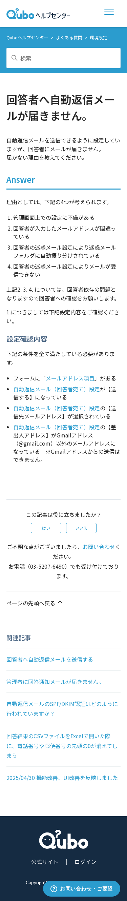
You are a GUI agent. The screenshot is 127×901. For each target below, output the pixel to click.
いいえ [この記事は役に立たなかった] (81, 528)
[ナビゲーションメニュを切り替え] (110, 13)
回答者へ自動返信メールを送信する (49, 659)
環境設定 (98, 37)
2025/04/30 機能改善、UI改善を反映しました (62, 777)
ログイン (85, 862)
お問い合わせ (99, 547)
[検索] (63, 58)
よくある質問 (69, 37)
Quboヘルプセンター (27, 37)
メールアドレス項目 (70, 378)
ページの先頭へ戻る (34, 603)
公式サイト (44, 862)
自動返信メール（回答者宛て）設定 (56, 389)
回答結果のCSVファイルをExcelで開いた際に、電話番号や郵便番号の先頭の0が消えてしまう (62, 746)
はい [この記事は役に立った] (46, 528)
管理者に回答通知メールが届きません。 (55, 682)
